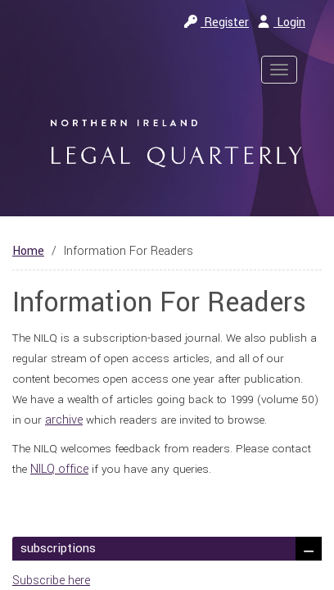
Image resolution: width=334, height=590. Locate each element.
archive (64, 420)
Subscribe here (51, 580)
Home (28, 251)
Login (281, 22)
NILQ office (59, 469)
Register (216, 22)
